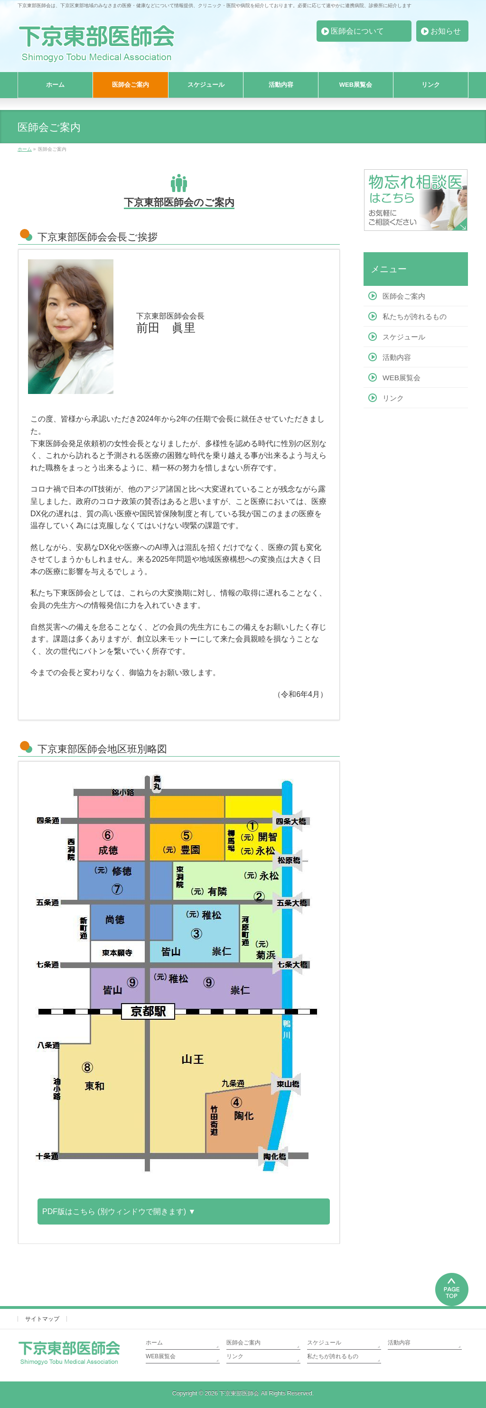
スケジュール (404, 337)
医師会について (357, 31)
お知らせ (445, 31)
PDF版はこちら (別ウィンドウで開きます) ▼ (119, 1211)
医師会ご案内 (404, 296)
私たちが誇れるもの (415, 316)
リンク (393, 398)
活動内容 (397, 357)
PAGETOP (451, 1288)
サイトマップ (42, 1319)
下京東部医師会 (239, 1393)
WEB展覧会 (402, 378)
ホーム (154, 1342)
